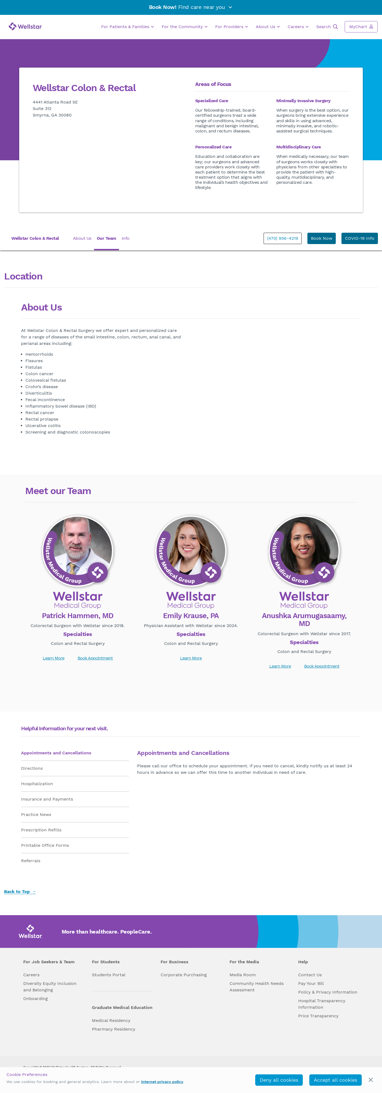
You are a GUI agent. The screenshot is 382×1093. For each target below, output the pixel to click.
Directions (32, 768)
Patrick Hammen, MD (77, 616)
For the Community (184, 26)
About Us (268, 26)
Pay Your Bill (311, 983)
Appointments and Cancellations (56, 752)
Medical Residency (111, 1020)
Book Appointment (95, 658)
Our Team (106, 238)
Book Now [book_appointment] (321, 238)
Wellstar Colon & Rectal (35, 238)
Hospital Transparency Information (321, 1004)
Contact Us (310, 974)
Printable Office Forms (45, 845)
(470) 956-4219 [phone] (282, 238)
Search (327, 26)
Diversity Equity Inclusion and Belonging (50, 986)
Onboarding (35, 998)
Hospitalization (37, 783)
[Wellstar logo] (25, 26)
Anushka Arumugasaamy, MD (304, 620)
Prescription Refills (41, 829)
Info (125, 238)
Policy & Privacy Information (327, 992)
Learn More (53, 658)
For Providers (231, 26)
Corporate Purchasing (184, 974)
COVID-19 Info (359, 238)
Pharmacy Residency (113, 1029)
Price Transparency (318, 1015)
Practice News (36, 814)
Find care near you (191, 7)
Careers (298, 26)
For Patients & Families (127, 26)
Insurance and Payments (47, 799)
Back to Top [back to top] (20, 891)
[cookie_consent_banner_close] (371, 1080)
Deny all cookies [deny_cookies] (279, 1080)
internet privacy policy (162, 1081)
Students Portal (108, 974)
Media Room (243, 974)
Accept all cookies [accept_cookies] (335, 1080)
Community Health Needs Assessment (257, 986)
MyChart (361, 26)
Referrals (30, 860)
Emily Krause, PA (191, 616)
